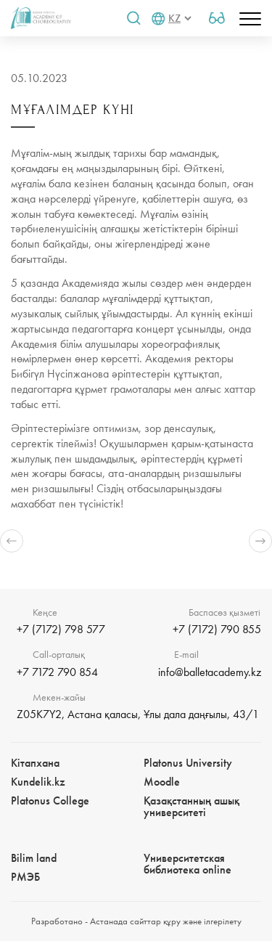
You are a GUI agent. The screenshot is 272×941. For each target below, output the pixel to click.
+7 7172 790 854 (57, 672)
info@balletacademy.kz (209, 672)
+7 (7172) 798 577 (61, 629)
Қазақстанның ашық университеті (191, 806)
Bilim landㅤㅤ (34, 857)
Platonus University (188, 762)
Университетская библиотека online (187, 863)
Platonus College (50, 800)
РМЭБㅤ (25, 876)
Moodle (162, 781)
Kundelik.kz (38, 781)
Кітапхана (35, 762)
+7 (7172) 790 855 (217, 629)
